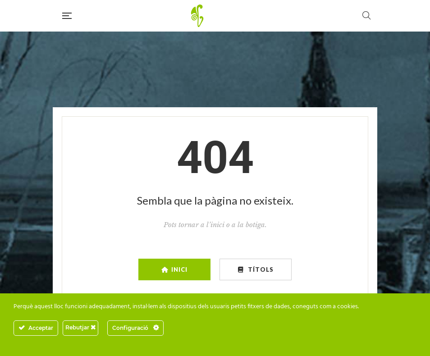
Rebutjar (80, 327)
